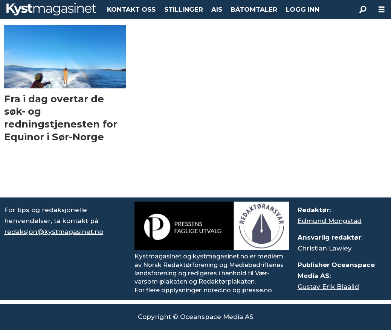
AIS (216, 9)
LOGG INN (302, 9)
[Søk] (362, 9)
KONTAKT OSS (131, 9)
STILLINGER (183, 9)
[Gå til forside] (51, 9)
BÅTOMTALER (254, 9)
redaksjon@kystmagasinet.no (53, 231)
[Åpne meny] (381, 9)
